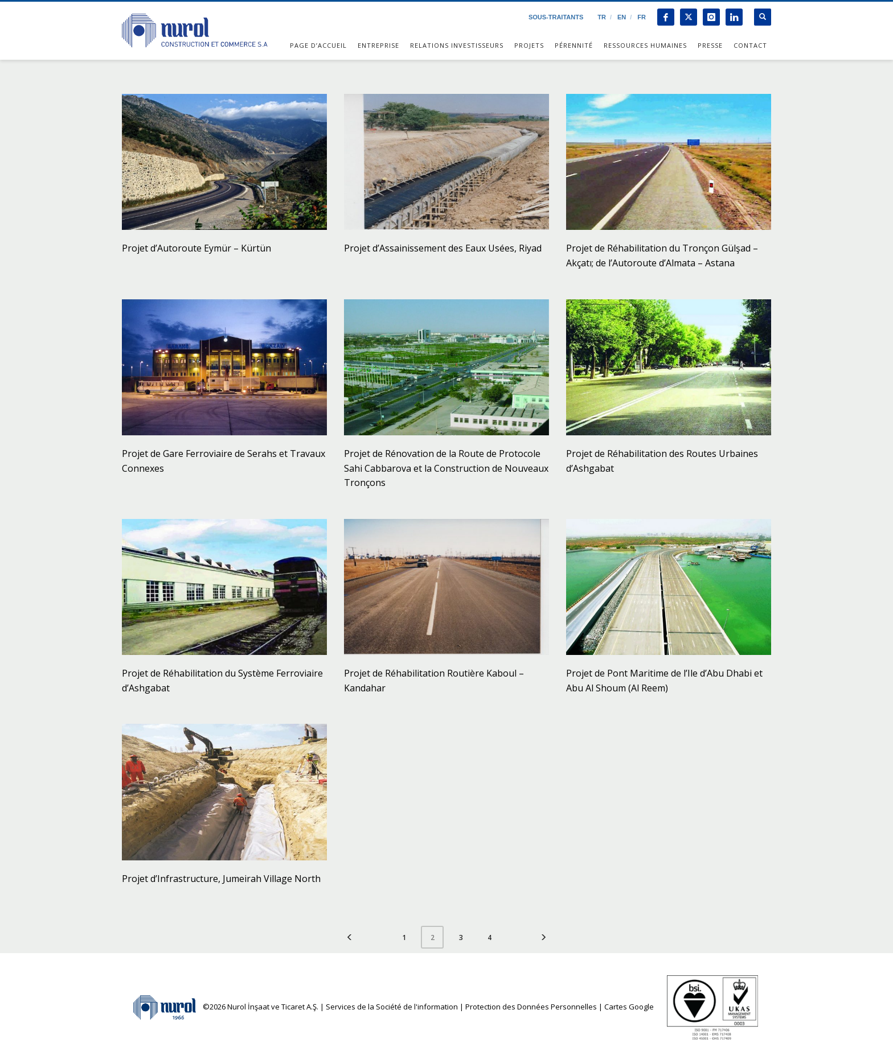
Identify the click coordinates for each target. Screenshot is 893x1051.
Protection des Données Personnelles (531, 1006)
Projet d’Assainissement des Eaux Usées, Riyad (443, 248)
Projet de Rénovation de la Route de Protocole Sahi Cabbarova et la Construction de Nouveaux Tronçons (446, 468)
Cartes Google (629, 1006)
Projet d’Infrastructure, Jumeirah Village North (221, 878)
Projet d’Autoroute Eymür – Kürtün (196, 248)
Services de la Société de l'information (392, 1006)
